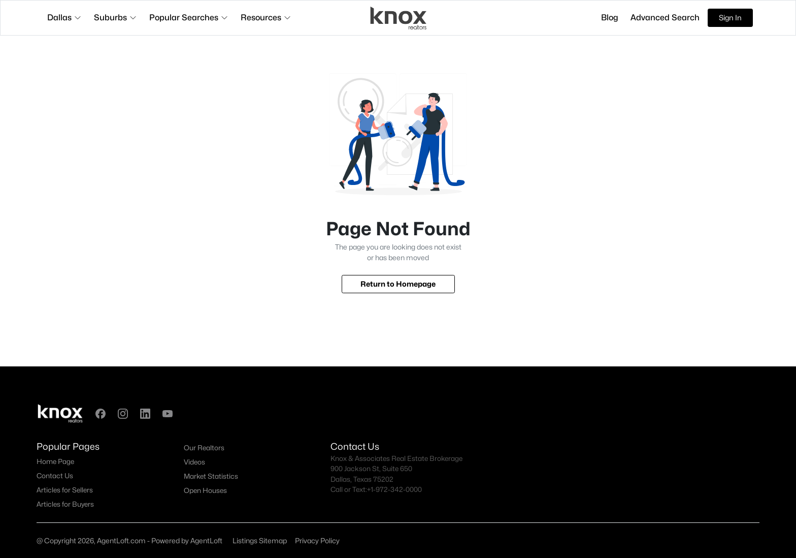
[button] (100, 414)
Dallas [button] (64, 17)
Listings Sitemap (260, 540)
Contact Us (55, 476)
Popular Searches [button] (188, 17)
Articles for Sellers (65, 490)
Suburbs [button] (115, 17)
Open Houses (205, 490)
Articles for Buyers (65, 504)
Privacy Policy (317, 540)
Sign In (730, 17)
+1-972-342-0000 (394, 489)
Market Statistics (211, 476)
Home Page (55, 461)
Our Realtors (204, 448)
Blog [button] (609, 17)
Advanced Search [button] (665, 17)
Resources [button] (266, 17)
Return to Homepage (398, 284)
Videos (194, 462)
